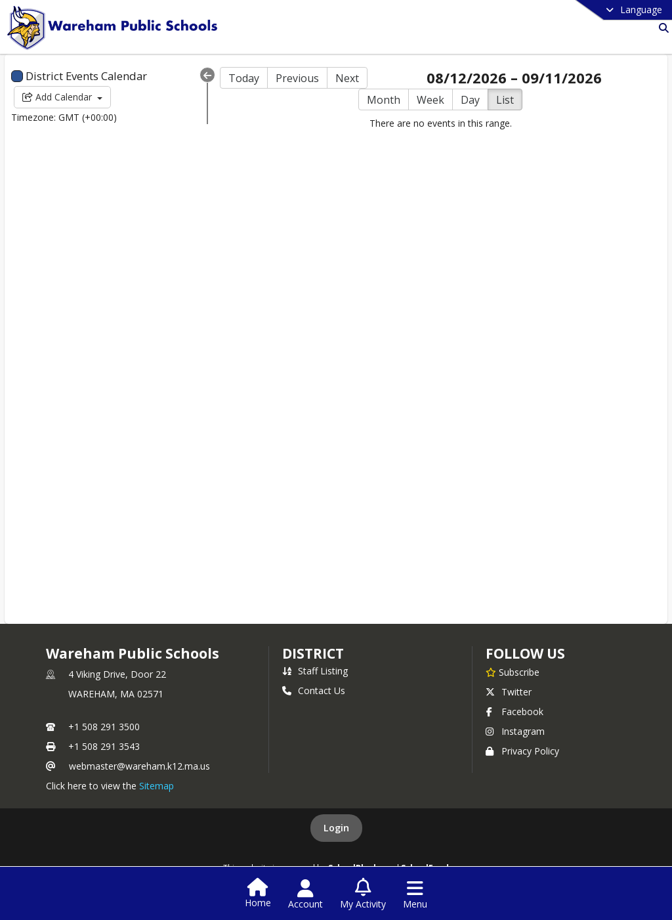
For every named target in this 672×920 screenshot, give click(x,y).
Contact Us (313, 690)
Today (243, 78)
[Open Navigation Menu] (415, 894)
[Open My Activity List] (363, 894)
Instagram (515, 731)
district (313, 653)
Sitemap (156, 785)
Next (347, 78)
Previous (297, 78)
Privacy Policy (522, 751)
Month (383, 100)
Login (336, 827)
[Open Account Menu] (305, 894)
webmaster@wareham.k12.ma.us (139, 766)
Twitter (509, 692)
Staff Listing (315, 671)
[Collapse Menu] (207, 75)
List (505, 100)
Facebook (514, 711)
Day (470, 100)
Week (430, 100)
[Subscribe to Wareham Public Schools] (512, 672)
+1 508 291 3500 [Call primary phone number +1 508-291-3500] (104, 726)
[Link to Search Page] (661, 28)
